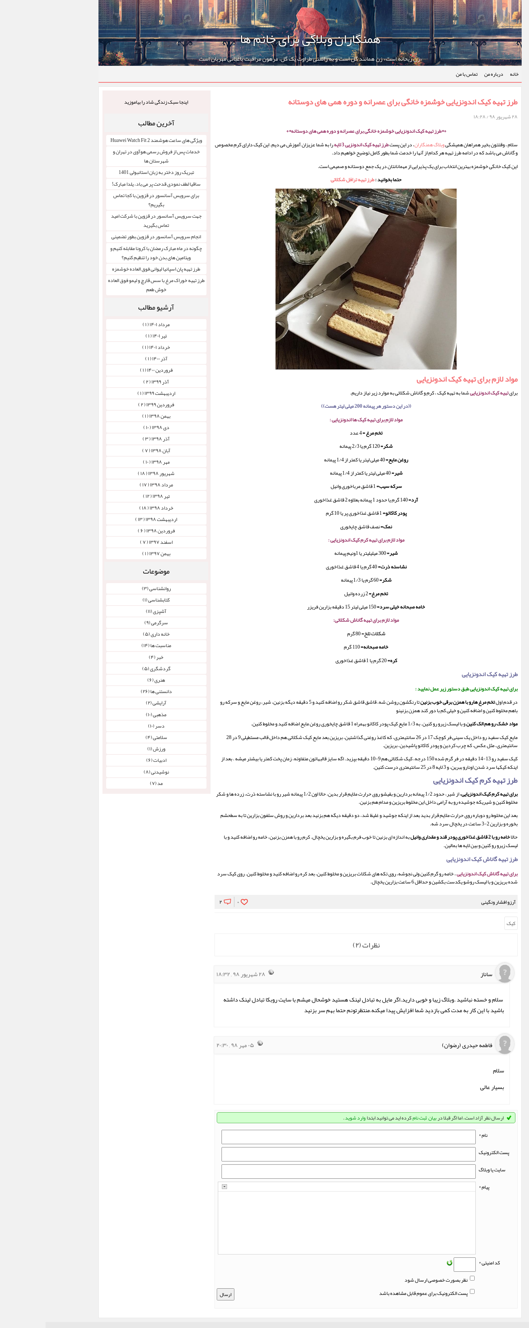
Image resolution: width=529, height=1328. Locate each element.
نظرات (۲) (320, 945)
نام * (437, 1135)
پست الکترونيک (448, 1152)
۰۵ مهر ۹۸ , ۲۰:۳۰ (190, 1046)
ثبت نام (374, 1118)
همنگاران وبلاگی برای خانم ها (264, 39)
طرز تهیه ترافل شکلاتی (307, 179)
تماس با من (421, 74)
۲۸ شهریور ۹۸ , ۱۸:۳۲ (195, 974)
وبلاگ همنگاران (384, 144)
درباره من (448, 74)
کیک (465, 923)
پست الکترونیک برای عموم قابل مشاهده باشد (378, 1293)
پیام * (438, 1187)
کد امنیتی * (443, 1262)
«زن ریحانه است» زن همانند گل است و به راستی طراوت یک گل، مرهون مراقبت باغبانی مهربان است (264, 59)
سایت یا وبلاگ (446, 1169)
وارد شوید (309, 1118)
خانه (468, 74)
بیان (387, 1118)
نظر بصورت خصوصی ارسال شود (390, 1280)
